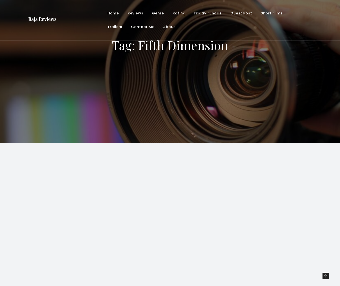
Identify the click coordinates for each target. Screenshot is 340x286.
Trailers (114, 26)
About (169, 26)
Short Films (272, 13)
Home (113, 13)
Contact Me (142, 26)
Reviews (135, 13)
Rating (179, 13)
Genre (158, 13)
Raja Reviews (42, 19)
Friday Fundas (208, 13)
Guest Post (241, 13)
